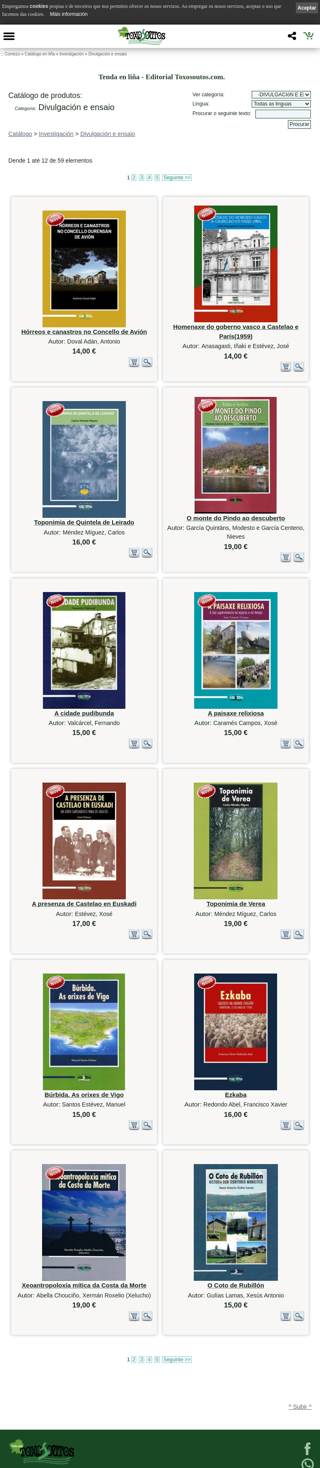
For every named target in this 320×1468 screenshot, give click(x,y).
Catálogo (20, 133)
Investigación (72, 54)
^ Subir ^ (300, 1354)
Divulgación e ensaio (107, 54)
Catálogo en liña (40, 54)
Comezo (12, 54)
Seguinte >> (176, 178)
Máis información (69, 14)
